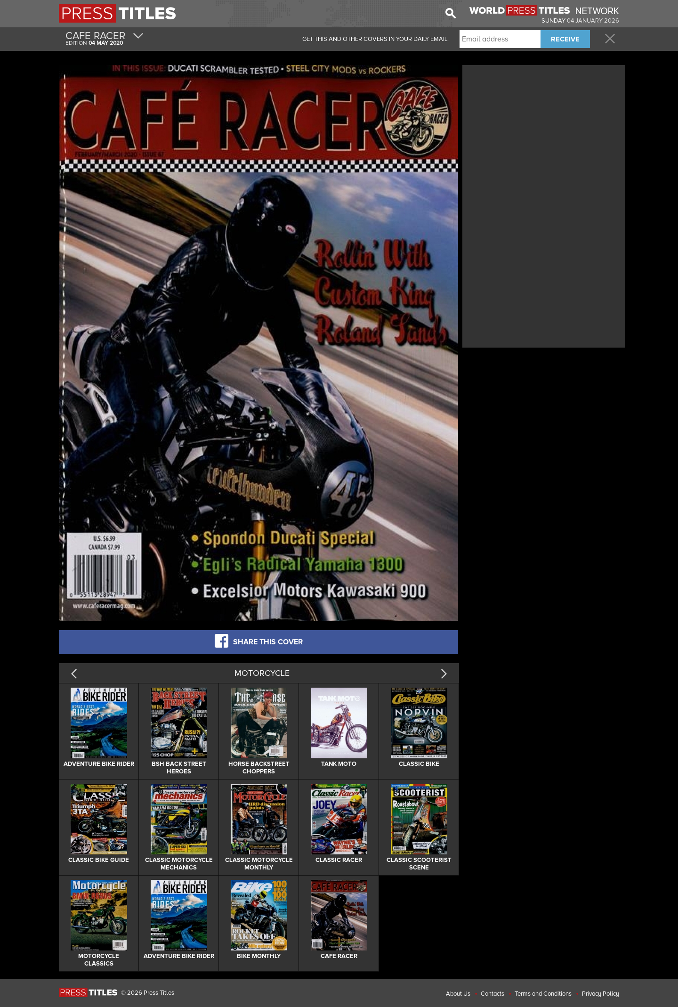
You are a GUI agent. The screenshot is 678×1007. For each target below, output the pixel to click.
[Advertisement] (544, 133)
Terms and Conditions (543, 994)
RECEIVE (565, 39)
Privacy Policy (600, 994)
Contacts (492, 994)
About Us (458, 994)
